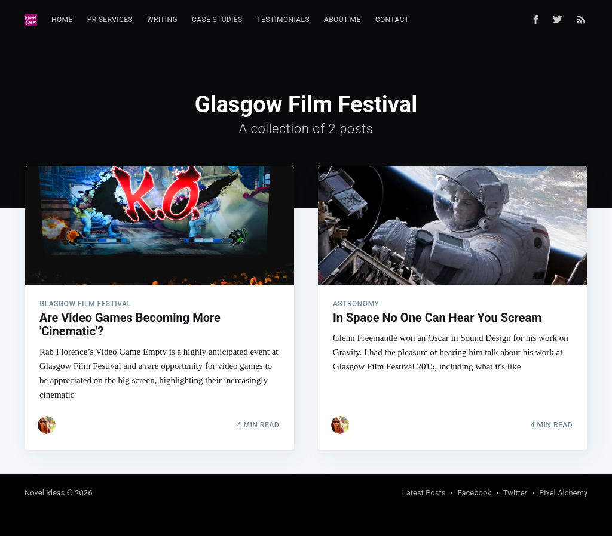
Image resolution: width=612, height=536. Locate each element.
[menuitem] (62, 20)
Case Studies (217, 20)
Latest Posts (424, 492)
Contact (392, 20)
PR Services (110, 20)
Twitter (515, 492)
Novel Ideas (45, 492)
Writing (162, 20)
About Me (342, 20)
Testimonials (283, 20)
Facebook (474, 492)
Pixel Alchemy (563, 492)
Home (62, 20)
